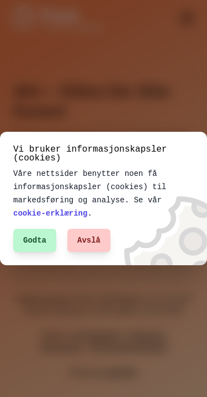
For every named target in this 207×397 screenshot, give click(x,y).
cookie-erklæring (50, 213)
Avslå (88, 240)
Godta (34, 240)
